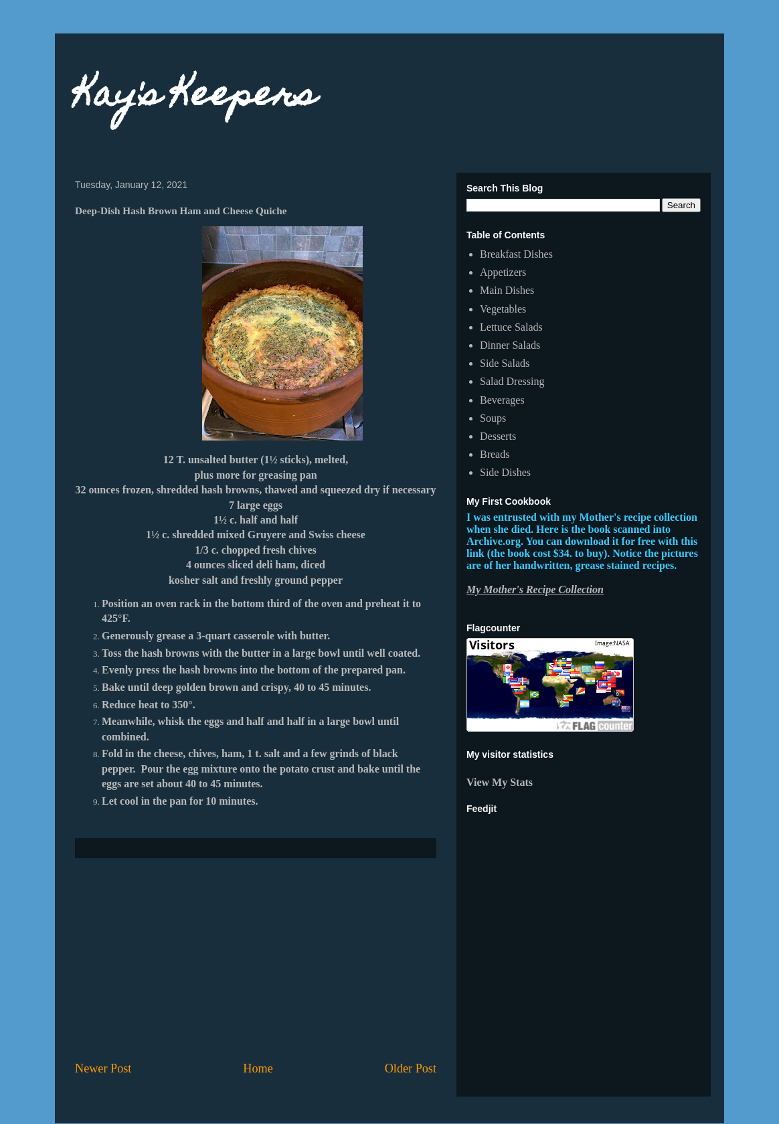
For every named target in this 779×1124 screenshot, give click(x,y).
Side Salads (504, 363)
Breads (494, 454)
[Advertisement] (255, 959)
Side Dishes (505, 472)
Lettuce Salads (511, 327)
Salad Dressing (512, 381)
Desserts (498, 436)
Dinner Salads (510, 345)
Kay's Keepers (196, 97)
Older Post (410, 1068)
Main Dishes (507, 290)
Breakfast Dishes (516, 254)
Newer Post (103, 1068)
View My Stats (499, 782)
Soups (493, 418)
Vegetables (503, 309)
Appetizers (503, 272)
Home (257, 1068)
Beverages (502, 400)
